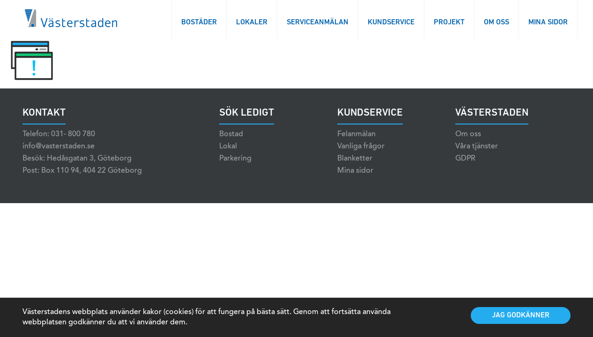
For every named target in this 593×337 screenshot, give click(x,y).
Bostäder (199, 22)
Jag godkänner (520, 315)
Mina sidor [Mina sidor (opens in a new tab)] (355, 171)
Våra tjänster (476, 146)
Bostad (231, 134)
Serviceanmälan (317, 22)
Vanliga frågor (361, 146)
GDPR (465, 158)
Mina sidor (548, 22)
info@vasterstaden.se (58, 146)
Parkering (235, 158)
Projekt (449, 22)
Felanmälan (356, 134)
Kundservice (391, 22)
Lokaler (251, 22)
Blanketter (354, 158)
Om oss (496, 22)
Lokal (228, 146)
